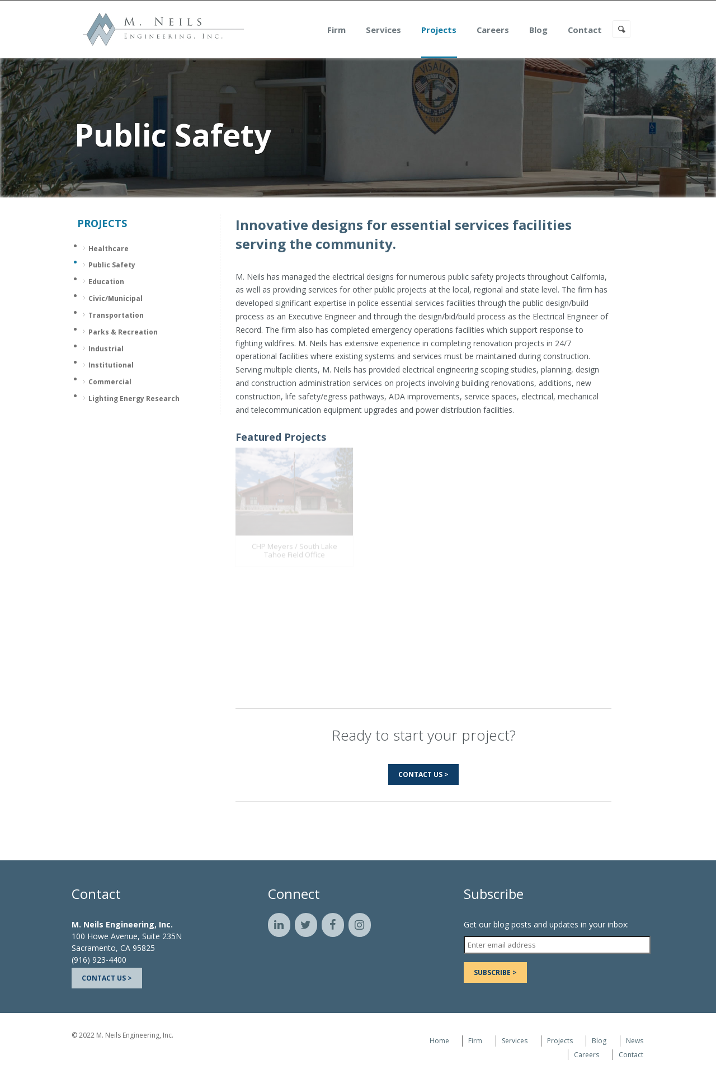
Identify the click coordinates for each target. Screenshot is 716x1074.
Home (439, 1040)
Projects (451, 30)
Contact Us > (423, 774)
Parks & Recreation (123, 332)
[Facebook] (333, 925)
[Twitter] (306, 925)
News (634, 1040)
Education (106, 281)
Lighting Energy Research (134, 398)
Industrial (106, 349)
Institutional (111, 365)
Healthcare (108, 248)
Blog (551, 30)
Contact (598, 30)
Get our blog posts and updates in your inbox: (546, 924)
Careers (505, 30)
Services (396, 30)
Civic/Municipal (115, 298)
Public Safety (111, 265)
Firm (349, 30)
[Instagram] (359, 925)
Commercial (109, 382)
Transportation (116, 315)
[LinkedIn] (279, 925)
